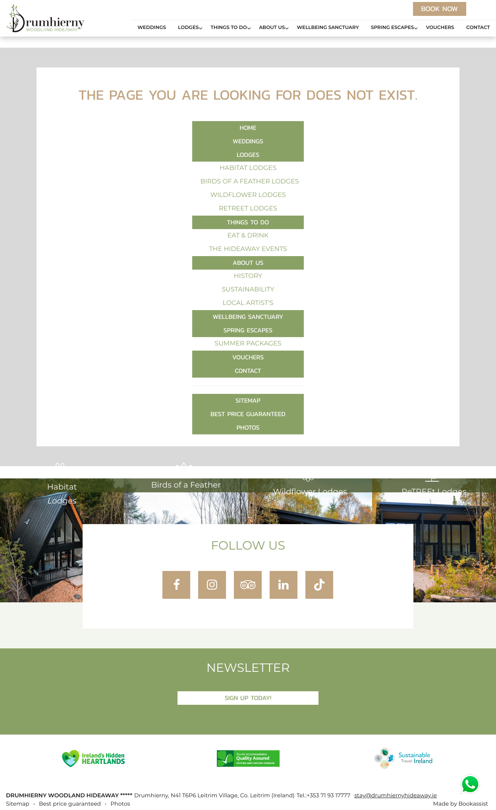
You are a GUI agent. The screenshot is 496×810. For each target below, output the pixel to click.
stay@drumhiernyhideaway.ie (395, 795)
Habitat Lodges (248, 168)
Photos (248, 427)
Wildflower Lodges (248, 195)
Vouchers (440, 27)
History (248, 276)
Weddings (151, 27)
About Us (272, 27)
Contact (478, 27)
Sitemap (248, 400)
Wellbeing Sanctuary (328, 27)
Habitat (62, 483)
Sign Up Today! (248, 697)
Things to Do (229, 27)
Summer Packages (247, 344)
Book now (439, 9)
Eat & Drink (248, 236)
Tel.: (323, 795)
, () (214, 795)
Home (248, 127)
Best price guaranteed (248, 413)
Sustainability (248, 290)
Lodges (188, 27)
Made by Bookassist (460, 804)
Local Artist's (248, 303)
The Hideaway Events (248, 249)
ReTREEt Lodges (248, 209)
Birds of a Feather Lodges (250, 182)
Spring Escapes (392, 27)
